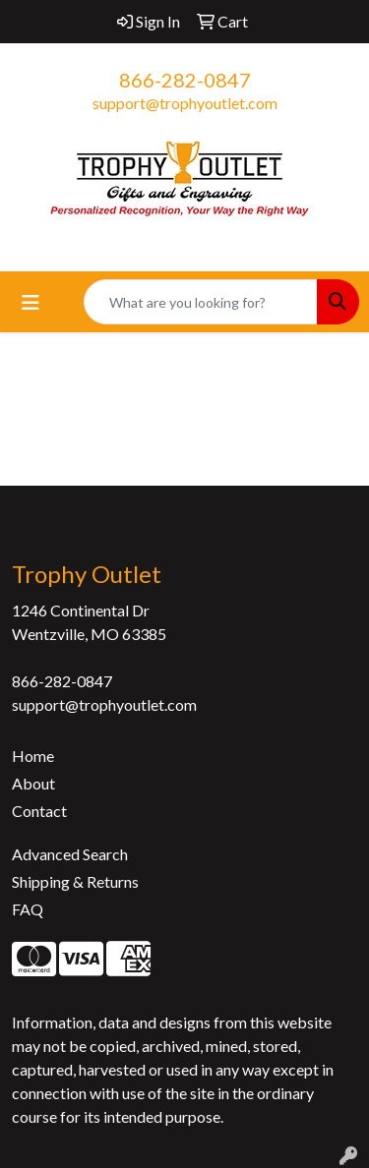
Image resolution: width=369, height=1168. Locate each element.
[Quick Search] (201, 301)
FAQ (27, 909)
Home (33, 755)
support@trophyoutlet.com (184, 102)
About (33, 783)
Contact (39, 810)
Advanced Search (70, 854)
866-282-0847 (185, 79)
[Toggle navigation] (30, 302)
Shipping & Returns (75, 881)
